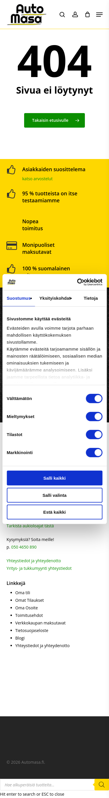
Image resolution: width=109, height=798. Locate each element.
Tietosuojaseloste (32, 630)
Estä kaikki (54, 512)
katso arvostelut (37, 178)
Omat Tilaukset (29, 600)
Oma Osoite (26, 607)
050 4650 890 (23, 547)
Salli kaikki (54, 478)
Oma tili (22, 592)
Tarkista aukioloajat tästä (30, 526)
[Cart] (87, 14)
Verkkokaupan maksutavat (40, 623)
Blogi (20, 638)
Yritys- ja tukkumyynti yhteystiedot (39, 568)
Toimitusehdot (29, 615)
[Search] (101, 784)
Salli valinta (54, 494)
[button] (99, 14)
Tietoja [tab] (91, 298)
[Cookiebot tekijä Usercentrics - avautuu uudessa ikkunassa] (77, 282)
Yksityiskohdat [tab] (55, 298)
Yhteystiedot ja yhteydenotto (34, 560)
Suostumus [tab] (19, 298)
